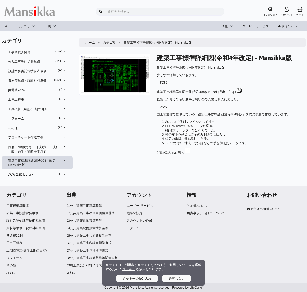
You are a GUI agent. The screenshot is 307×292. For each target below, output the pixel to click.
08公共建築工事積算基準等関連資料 (92, 258)
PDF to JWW (174, 126)
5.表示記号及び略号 (173, 152)
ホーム (90, 42)
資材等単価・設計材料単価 (37, 80)
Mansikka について (200, 205)
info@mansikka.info (265, 209)
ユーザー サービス (255, 26)
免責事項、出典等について (206, 213)
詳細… (10, 273)
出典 (48, 26)
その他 (37, 128)
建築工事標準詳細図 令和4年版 (220, 114)
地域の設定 (135, 213)
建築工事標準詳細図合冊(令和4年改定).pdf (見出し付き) (199, 92)
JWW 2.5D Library (37, 174)
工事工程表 (37, 99)
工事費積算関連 (37, 52)
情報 (225, 26)
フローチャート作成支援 (37, 137)
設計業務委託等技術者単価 (37, 71)
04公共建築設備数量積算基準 (87, 228)
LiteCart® (196, 287)
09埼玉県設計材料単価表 (84, 265)
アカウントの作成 (139, 220)
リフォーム (37, 118)
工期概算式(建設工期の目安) (37, 109)
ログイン (133, 228)
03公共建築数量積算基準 (84, 220)
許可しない (177, 278)
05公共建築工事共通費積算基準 (89, 235)
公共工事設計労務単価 (37, 61)
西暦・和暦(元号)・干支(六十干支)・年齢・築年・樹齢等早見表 (37, 149)
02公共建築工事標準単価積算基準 (91, 213)
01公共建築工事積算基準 (84, 205)
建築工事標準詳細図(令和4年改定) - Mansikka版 (37, 163)
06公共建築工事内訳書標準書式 (89, 243)
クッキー (128, 269)
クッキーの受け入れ (137, 278)
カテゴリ (23, 26)
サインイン (287, 26)
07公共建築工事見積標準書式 (87, 250)
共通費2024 (37, 90)
